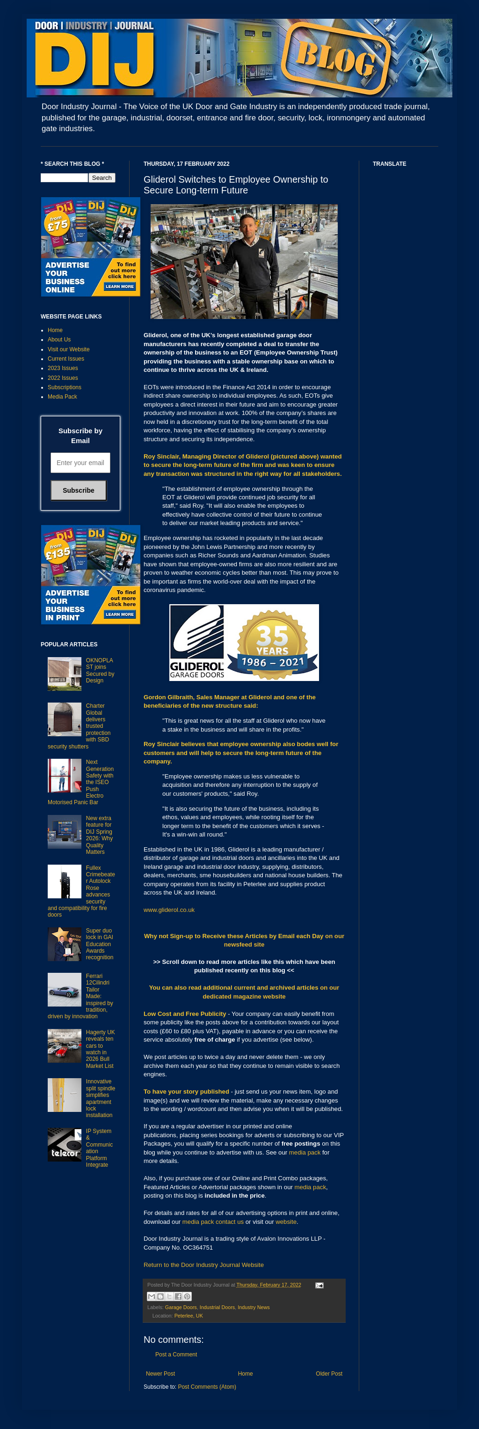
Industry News (253, 1307)
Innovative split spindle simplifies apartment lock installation (101, 1098)
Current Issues (66, 358)
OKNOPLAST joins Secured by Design (100, 670)
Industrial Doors (217, 1307)
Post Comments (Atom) (207, 1387)
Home (245, 1373)
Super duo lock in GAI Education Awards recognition (100, 944)
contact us (230, 1221)
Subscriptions (64, 387)
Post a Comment (176, 1354)
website (286, 1221)
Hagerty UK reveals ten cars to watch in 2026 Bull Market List (100, 1049)
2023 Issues (63, 368)
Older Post (329, 1373)
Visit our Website (69, 349)
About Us (59, 339)
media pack (304, 1152)
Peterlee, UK (188, 1315)
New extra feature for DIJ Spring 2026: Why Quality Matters (99, 835)
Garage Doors (181, 1307)
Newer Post (160, 1373)
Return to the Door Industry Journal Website (204, 1264)
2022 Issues (63, 378)
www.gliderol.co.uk (169, 909)
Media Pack (62, 396)
